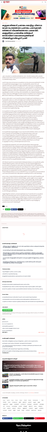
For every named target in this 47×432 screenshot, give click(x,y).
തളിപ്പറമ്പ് (30, 406)
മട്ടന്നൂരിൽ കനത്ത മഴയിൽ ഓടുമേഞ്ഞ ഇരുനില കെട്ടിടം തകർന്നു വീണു (15, 284)
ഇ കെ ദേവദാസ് (5, 321)
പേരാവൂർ (5, 410)
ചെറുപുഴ (8, 406)
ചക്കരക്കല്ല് (41, 404)
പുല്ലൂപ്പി (36, 408)
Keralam (29, 400)
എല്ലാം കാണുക (41, 332)
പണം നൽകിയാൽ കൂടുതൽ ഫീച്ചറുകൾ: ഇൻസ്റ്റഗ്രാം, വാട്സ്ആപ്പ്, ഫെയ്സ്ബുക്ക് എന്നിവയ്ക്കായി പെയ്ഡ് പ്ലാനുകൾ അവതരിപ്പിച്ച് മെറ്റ (21, 346)
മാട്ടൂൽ (18, 410)
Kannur (6, 206)
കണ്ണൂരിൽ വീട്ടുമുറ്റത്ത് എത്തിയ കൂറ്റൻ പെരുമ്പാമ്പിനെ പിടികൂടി (23, 385)
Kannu (12, 400)
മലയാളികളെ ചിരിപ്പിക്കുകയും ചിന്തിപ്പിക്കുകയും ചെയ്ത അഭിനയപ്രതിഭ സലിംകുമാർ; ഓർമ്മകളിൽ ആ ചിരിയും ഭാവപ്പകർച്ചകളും (22, 262)
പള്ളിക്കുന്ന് (25, 408)
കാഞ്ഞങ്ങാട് (16, 404)
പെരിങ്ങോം (41, 408)
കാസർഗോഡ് (23, 404)
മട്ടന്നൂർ (9, 410)
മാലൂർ (23, 410)
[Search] (45, 2)
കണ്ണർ (39, 402)
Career (4, 400)
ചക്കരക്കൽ (35, 404)
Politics (9, 402)
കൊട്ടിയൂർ (29, 404)
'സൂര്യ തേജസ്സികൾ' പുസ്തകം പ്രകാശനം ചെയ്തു (11, 271)
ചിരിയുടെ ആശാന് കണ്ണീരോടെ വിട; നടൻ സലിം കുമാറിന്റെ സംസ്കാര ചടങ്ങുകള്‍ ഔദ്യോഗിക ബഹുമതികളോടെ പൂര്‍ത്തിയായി (23, 247)
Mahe (42, 400)
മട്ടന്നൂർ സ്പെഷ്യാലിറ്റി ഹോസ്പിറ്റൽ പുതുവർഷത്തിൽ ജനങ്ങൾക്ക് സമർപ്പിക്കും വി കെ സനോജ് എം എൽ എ (22, 288)
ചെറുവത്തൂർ (14, 406)
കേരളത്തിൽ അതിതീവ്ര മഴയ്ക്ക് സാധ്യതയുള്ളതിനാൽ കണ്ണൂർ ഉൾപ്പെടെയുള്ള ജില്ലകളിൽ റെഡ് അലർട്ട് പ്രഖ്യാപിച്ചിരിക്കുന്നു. (26, 380)
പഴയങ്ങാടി (31, 408)
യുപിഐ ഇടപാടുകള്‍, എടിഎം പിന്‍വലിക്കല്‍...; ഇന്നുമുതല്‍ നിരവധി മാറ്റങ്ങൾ (16, 343)
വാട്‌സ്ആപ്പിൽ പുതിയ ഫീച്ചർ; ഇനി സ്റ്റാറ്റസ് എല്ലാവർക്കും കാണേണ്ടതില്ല (15, 348)
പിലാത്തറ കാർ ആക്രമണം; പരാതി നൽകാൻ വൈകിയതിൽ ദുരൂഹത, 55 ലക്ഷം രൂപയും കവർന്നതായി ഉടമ (26, 375)
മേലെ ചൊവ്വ (33, 410)
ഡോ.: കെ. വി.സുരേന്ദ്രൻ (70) (7, 324)
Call (29, 392)
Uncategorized (14, 402)
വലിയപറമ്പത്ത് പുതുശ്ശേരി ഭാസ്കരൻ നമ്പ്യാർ (10, 328)
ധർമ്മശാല (40, 406)
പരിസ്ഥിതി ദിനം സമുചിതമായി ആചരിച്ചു (9, 274)
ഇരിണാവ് (24, 402)
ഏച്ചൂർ (34, 402)
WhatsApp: (32, 392)
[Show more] (25, 209)
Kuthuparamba (35, 400)
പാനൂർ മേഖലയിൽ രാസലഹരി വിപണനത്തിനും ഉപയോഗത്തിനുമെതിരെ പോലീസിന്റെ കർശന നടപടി (21, 299)
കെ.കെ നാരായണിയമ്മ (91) (7, 330)
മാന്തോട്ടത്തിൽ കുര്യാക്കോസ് (7, 326)
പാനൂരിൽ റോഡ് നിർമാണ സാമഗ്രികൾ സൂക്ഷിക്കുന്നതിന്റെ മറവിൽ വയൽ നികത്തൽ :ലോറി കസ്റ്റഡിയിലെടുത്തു (23, 301)
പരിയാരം (19, 408)
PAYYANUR (4, 402)
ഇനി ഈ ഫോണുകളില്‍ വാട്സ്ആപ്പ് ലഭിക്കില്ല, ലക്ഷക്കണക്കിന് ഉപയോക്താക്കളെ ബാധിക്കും (19, 351)
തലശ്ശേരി (25, 406)
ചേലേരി (20, 406)
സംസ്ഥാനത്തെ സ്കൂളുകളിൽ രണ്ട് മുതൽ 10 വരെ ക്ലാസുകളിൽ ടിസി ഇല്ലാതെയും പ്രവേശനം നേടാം (23, 258)
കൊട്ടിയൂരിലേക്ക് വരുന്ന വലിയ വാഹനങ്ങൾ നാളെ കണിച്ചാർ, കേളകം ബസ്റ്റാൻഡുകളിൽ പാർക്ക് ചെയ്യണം (21, 286)
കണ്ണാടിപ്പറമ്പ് (5, 404)
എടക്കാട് (29, 402)
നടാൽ (4, 408)
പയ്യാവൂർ (14, 408)
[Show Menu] (1, 2)
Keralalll (25, 400)
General (8, 400)
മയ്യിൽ (14, 410)
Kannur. (21, 400)
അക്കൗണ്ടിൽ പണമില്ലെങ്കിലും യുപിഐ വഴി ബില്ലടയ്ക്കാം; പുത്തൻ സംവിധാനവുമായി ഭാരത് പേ (20, 341)
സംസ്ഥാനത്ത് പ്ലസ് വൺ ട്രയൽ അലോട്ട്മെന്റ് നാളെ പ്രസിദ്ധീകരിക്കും (18, 250)
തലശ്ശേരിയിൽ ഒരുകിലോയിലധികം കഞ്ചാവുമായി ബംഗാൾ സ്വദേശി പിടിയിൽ (16, 276)
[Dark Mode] (43, 2)
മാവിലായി (28, 410)
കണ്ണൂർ (11, 404)
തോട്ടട (35, 406)
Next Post (43, 223)
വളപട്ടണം (40, 410)
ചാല (4, 406)
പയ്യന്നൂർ (8, 408)
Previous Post (4, 223)
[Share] (44, 41)
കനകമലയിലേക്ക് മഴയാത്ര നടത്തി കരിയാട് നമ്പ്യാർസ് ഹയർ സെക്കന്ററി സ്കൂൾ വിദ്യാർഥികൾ (19, 297)
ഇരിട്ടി (20, 402)
